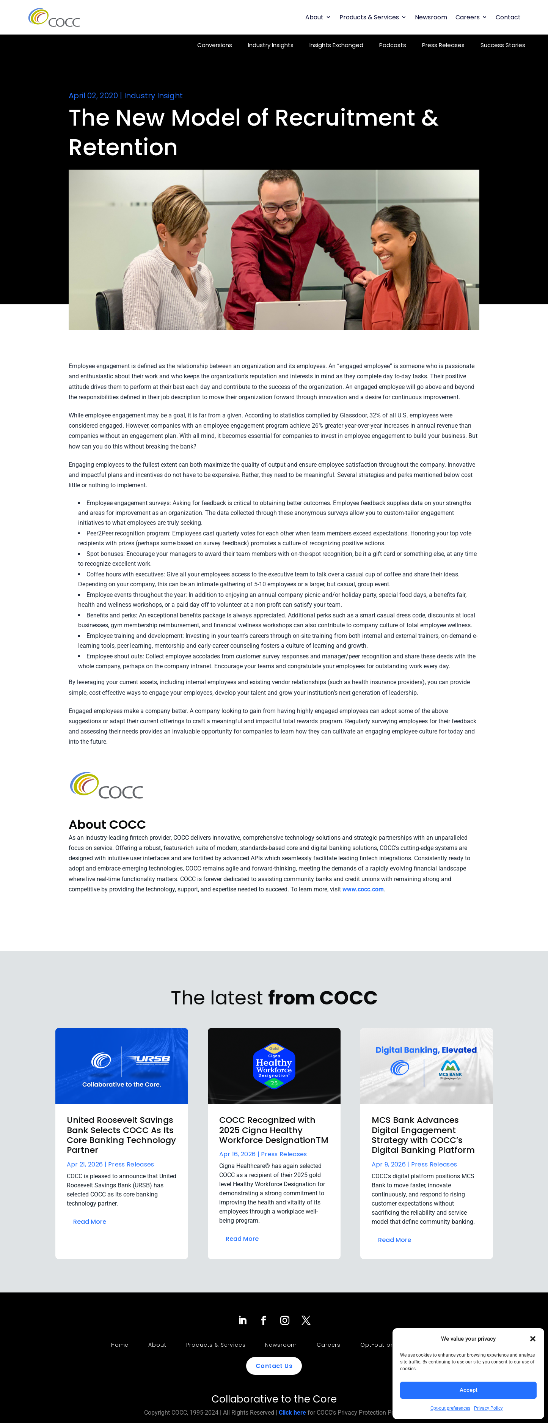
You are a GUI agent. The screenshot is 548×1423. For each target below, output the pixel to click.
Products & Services (369, 17)
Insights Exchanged (336, 45)
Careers (467, 17)
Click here (292, 1412)
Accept (468, 1390)
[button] (533, 1339)
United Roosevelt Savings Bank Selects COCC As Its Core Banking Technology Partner (121, 1135)
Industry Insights (271, 45)
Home (120, 1344)
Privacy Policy (488, 1408)
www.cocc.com (363, 889)
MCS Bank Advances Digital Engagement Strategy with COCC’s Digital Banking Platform (423, 1135)
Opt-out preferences (450, 1408)
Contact (508, 17)
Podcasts (392, 45)
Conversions (214, 45)
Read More (89, 1221)
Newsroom (431, 17)
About (314, 17)
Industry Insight (153, 95)
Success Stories (502, 45)
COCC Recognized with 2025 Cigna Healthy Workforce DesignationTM (273, 1130)
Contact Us (274, 1366)
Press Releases (443, 45)
